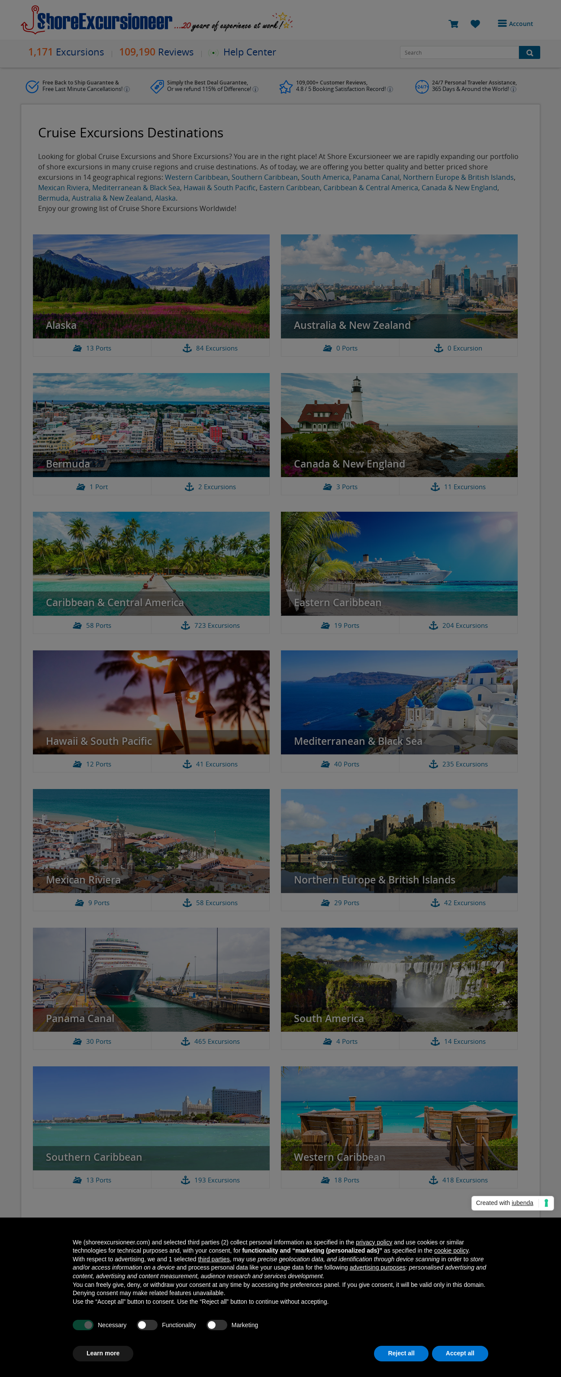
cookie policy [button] (451, 1250)
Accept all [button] (460, 1353)
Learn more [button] (103, 1353)
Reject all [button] (401, 1353)
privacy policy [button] (374, 1242)
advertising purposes (378, 1267)
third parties (213, 1259)
